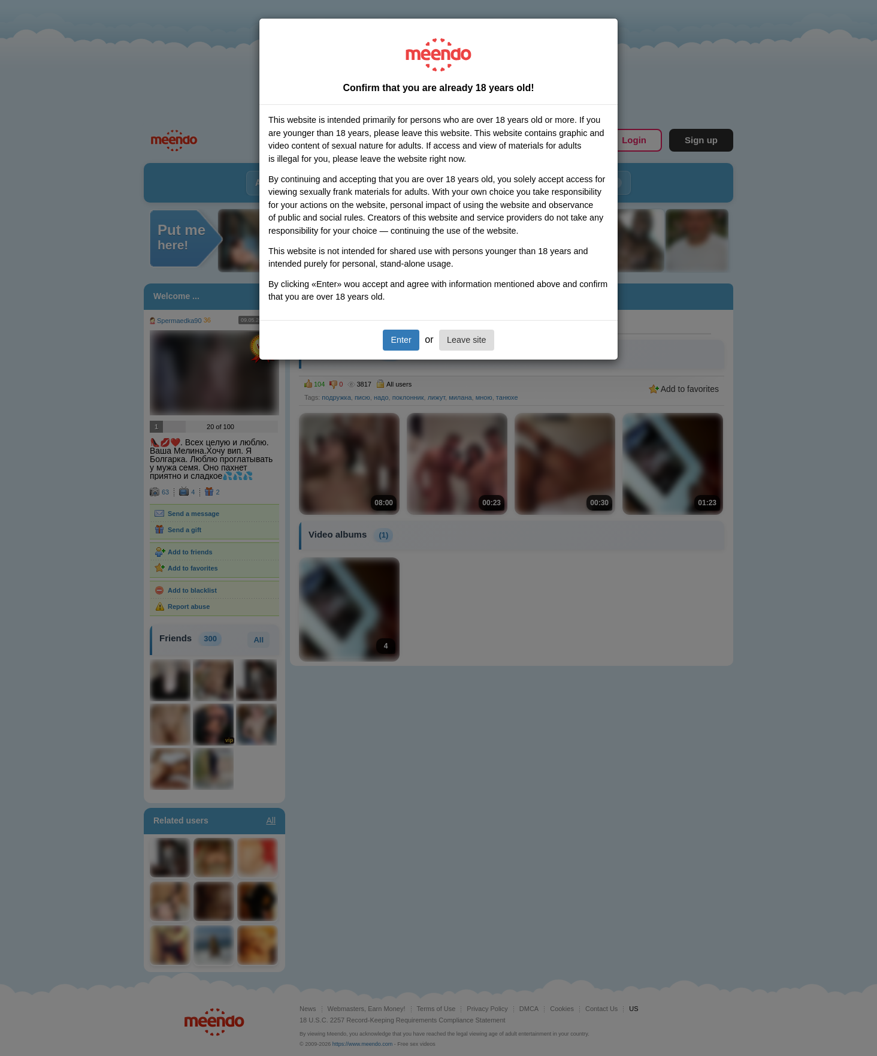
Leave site (466, 340)
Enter (401, 340)
